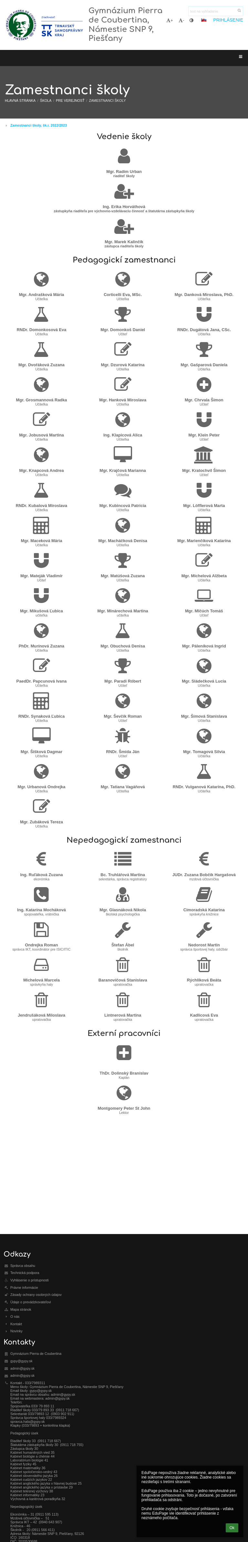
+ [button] (169, 20)
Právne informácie (24, 1287)
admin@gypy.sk (22, 1368)
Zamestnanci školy (107, 100)
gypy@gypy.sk (21, 1361)
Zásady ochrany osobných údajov (36, 1295)
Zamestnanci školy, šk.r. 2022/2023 (38, 125)
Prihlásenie (228, 20)
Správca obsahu (22, 1266)
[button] (204, 20)
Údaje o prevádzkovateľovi (30, 1302)
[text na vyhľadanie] (215, 11)
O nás (14, 1316)
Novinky (16, 1331)
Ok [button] (232, 1528)
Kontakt (16, 1324)
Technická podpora (24, 1273)
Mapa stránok (20, 1309)
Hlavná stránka (20, 100)
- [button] (181, 20)
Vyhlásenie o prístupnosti (29, 1280)
